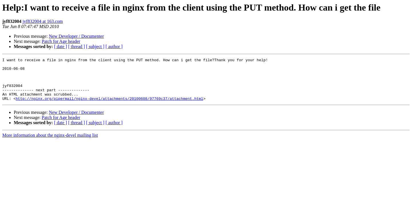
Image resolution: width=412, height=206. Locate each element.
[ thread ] (76, 46)
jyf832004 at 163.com (43, 21)
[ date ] (60, 46)
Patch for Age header (61, 41)
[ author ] (114, 46)
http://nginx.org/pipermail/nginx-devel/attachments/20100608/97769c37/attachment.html (109, 107)
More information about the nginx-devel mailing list (50, 143)
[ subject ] (95, 46)
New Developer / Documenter (76, 36)
